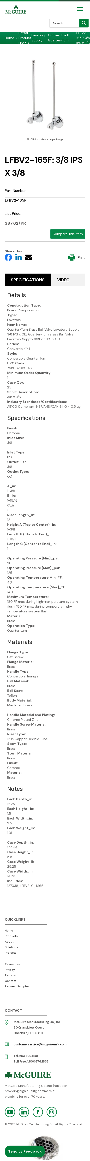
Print (76, 257)
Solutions (11, 947)
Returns (10, 975)
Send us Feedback (25, 1151)
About (9, 942)
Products (11, 936)
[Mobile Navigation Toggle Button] (80, 9)
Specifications (28, 280)
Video (63, 280)
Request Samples (17, 986)
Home (9, 930)
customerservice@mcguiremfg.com (39, 1044)
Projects (11, 953)
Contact (10, 981)
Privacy (10, 970)
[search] (84, 23)
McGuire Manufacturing (16, 19)
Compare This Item (68, 234)
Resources (12, 964)
